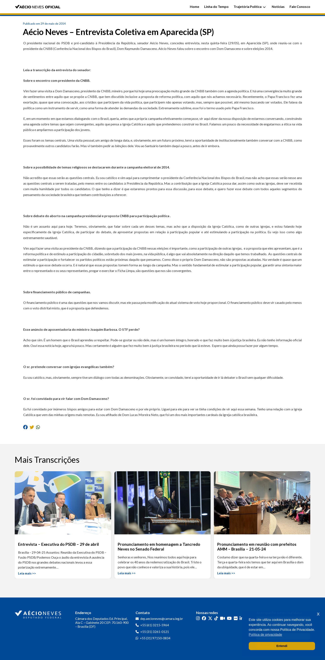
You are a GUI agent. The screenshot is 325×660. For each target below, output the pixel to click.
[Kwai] (222, 618)
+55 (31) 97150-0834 (155, 638)
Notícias (278, 6)
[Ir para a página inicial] (38, 614)
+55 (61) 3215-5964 (154, 625)
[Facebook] (204, 618)
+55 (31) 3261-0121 (154, 632)
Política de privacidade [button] (265, 634)
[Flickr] (236, 618)
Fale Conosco (300, 6)
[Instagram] (198, 618)
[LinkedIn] (241, 618)
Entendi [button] (281, 646)
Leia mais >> (27, 573)
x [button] (318, 614)
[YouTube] (229, 618)
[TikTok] (216, 618)
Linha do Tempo (216, 6)
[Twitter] (210, 618)
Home (194, 6)
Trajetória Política (250, 6)
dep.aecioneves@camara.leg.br (161, 618)
